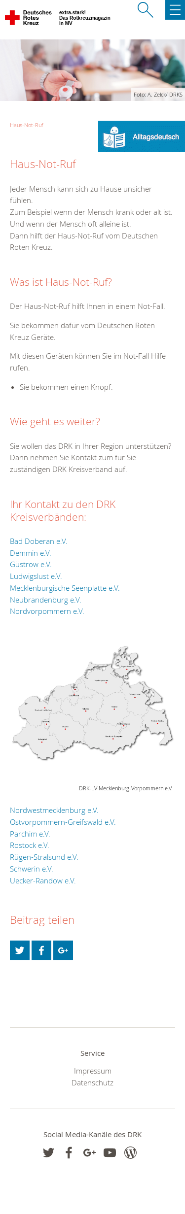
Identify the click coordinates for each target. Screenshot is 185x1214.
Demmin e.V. (30, 553)
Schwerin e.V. (31, 869)
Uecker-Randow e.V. (43, 880)
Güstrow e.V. (31, 564)
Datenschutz (92, 1082)
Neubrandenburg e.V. (45, 600)
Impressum (92, 1071)
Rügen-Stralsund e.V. (44, 857)
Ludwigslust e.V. (36, 576)
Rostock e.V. (29, 845)
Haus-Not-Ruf (26, 125)
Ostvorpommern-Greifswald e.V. (63, 822)
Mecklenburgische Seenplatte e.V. (65, 588)
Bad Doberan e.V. (39, 541)
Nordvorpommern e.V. (47, 611)
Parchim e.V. (30, 834)
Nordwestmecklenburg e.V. (54, 810)
